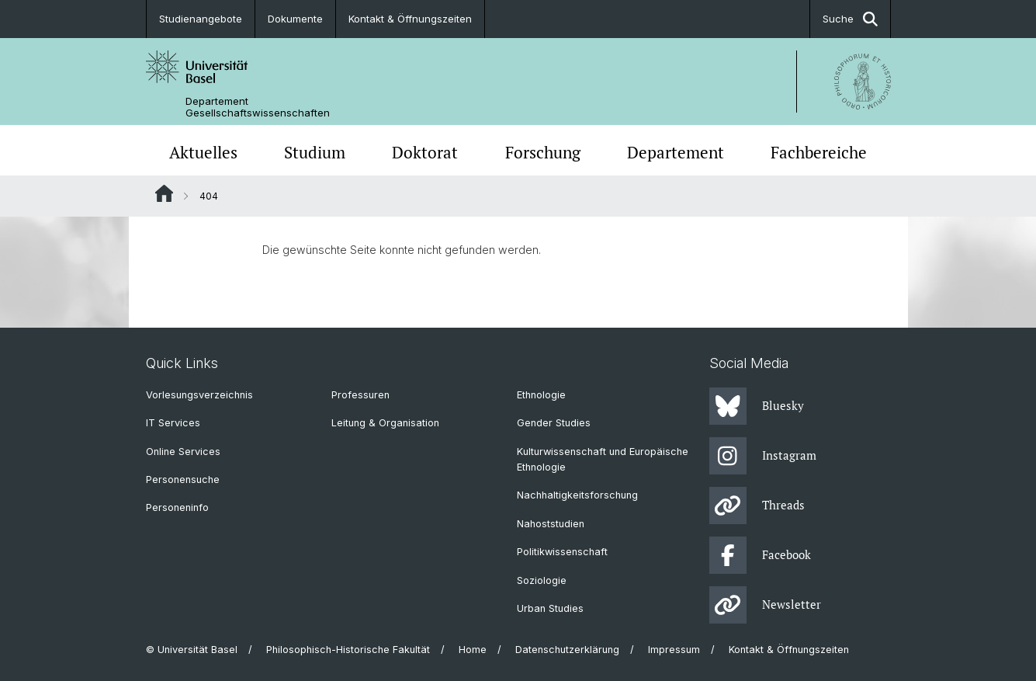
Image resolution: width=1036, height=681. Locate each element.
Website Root (164, 193)
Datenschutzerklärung (567, 649)
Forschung (542, 152)
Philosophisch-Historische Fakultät (348, 649)
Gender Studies (554, 423)
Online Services (183, 451)
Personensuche (183, 479)
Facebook (760, 555)
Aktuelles (203, 152)
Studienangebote (200, 18)
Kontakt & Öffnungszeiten (410, 18)
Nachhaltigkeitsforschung (577, 495)
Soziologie (542, 580)
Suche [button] (850, 19)
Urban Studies (550, 608)
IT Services (173, 423)
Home (473, 649)
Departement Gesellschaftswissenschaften (257, 107)
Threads (757, 505)
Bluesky (756, 406)
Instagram (762, 455)
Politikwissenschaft (562, 552)
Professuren (360, 395)
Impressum (674, 649)
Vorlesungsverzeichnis (199, 395)
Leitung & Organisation (385, 423)
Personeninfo (177, 507)
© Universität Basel (191, 649)
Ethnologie (541, 395)
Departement (675, 152)
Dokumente (295, 18)
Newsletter (765, 605)
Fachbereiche (819, 152)
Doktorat (425, 152)
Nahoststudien (550, 524)
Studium (314, 152)
